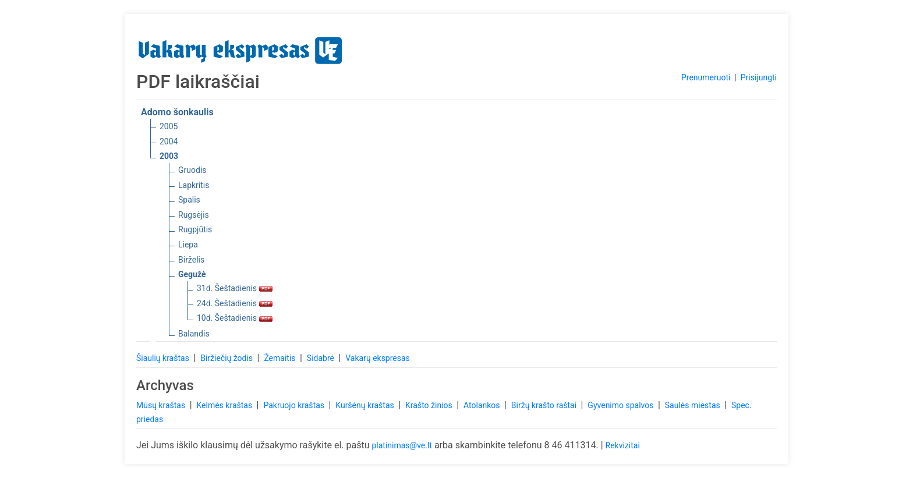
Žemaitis (281, 358)
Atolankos (482, 405)
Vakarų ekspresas (377, 358)
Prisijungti (759, 77)
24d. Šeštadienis (235, 303)
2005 (169, 126)
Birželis (191, 259)
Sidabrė (322, 358)
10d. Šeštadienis (235, 318)
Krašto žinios (429, 405)
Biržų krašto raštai (545, 405)
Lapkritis (193, 185)
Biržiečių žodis (227, 358)
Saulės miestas (693, 405)
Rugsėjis (193, 214)
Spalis (189, 199)
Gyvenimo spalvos (622, 405)
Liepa (188, 244)
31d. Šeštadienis (235, 288)
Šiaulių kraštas (163, 358)
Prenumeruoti (705, 77)
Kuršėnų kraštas (365, 405)
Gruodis (192, 170)
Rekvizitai (623, 445)
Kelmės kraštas (225, 405)
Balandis (194, 333)
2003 (169, 156)
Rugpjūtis (195, 229)
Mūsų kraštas (161, 405)
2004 (169, 141)
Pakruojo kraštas (294, 405)
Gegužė (192, 274)
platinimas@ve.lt (401, 445)
